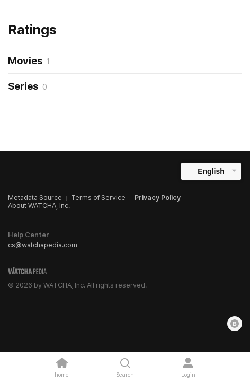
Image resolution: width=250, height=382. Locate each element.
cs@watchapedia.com (42, 245)
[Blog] (234, 323)
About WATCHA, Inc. (39, 206)
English (211, 171)
